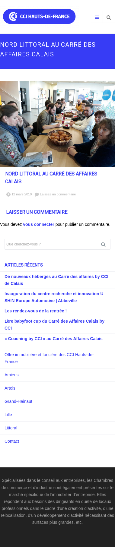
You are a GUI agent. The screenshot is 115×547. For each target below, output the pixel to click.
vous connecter (38, 224)
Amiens (12, 374)
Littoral (11, 427)
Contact (12, 441)
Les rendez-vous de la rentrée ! (36, 310)
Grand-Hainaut (18, 401)
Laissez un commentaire (58, 194)
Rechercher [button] (105, 244)
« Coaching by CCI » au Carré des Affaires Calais (54, 338)
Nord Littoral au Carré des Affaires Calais (51, 178)
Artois (10, 388)
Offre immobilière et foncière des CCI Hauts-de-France (49, 358)
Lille (8, 414)
